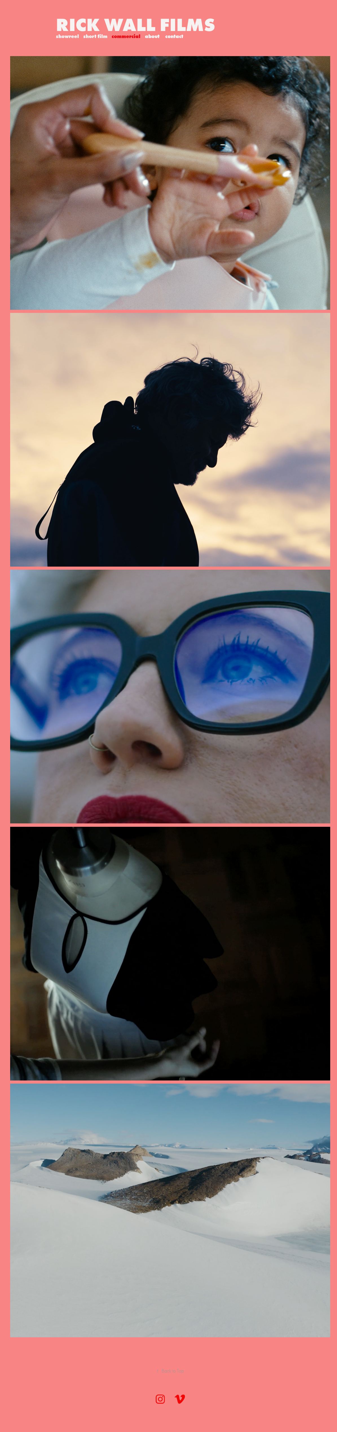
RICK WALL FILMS (135, 24)
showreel (67, 36)
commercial (126, 36)
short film (95, 36)
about (152, 36)
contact (174, 36)
